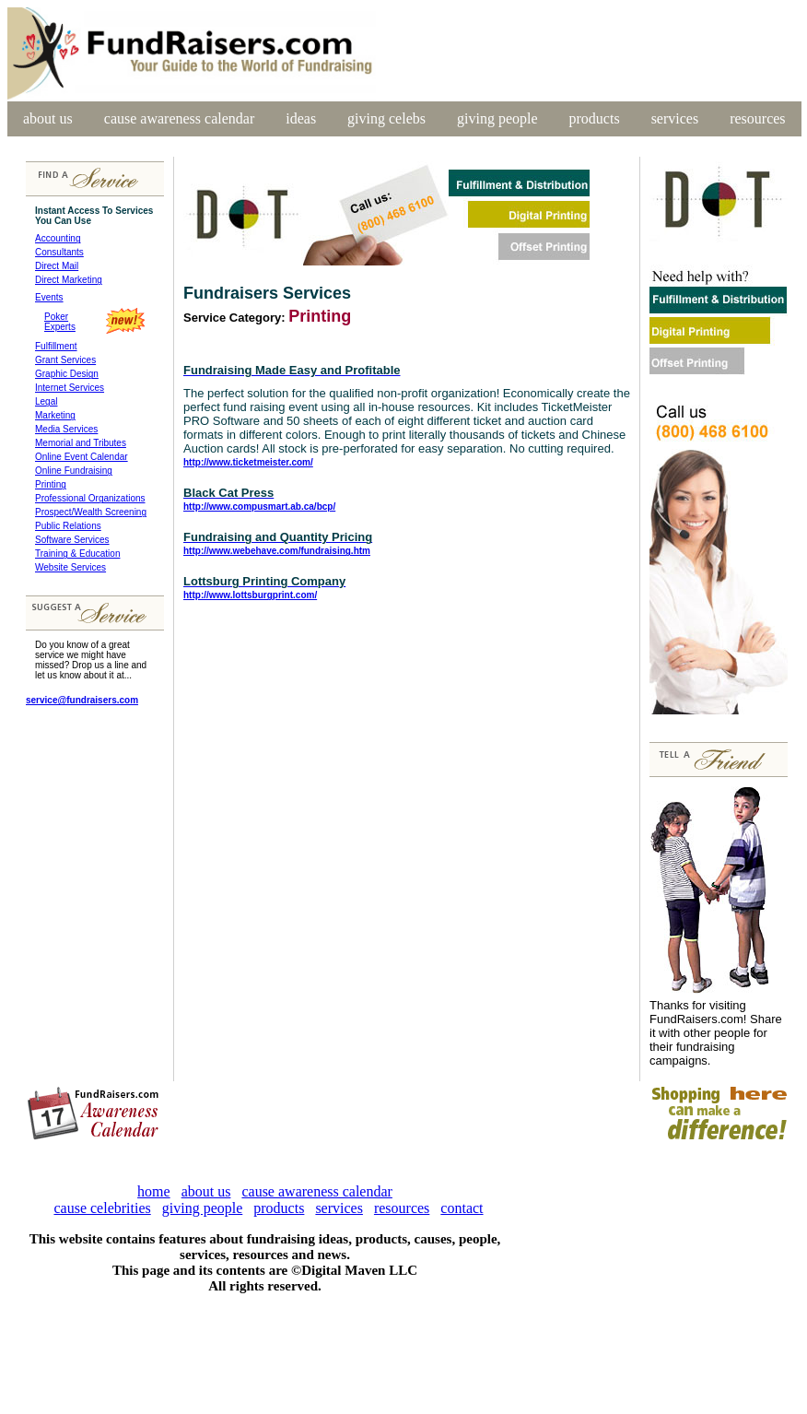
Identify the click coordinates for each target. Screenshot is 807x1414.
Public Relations (68, 526)
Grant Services (65, 360)
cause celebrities (101, 1208)
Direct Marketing (68, 280)
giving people (497, 118)
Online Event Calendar (81, 457)
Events (49, 297)
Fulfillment (56, 346)
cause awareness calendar (179, 118)
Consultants (59, 252)
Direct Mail (56, 266)
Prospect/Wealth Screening (90, 512)
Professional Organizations (90, 498)
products (594, 118)
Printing (50, 484)
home (153, 1191)
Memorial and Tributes (80, 443)
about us (48, 118)
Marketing (55, 415)
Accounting (57, 238)
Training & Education (77, 553)
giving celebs (386, 118)
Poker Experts (55, 322)
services (675, 118)
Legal (46, 401)
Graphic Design (67, 374)
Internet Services (69, 388)
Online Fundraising (73, 470)
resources (757, 118)
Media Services (66, 429)
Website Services (70, 567)
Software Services (72, 540)
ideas (301, 118)
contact (461, 1208)
